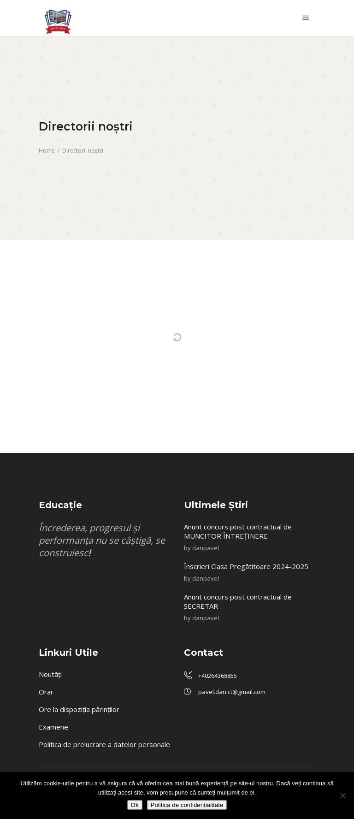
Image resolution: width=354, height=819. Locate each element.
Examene (53, 726)
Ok (135, 804)
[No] (342, 795)
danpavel (205, 548)
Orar (46, 691)
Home (47, 150)
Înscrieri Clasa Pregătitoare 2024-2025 (247, 566)
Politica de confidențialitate (187, 804)
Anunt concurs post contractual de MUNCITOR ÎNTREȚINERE (238, 531)
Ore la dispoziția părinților (79, 709)
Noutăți (50, 674)
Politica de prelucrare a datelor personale (104, 744)
